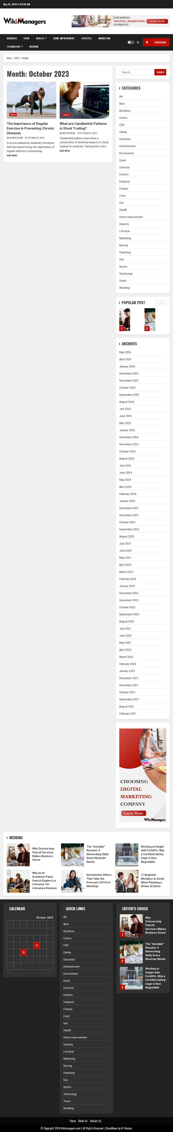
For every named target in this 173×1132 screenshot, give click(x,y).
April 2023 (125, 564)
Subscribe (154, 42)
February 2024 (127, 494)
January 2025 (127, 430)
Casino (123, 117)
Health (40, 38)
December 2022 (128, 593)
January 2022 (127, 671)
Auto (122, 103)
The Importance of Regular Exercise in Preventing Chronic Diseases (31, 100)
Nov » (50, 972)
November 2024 (128, 444)
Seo (121, 259)
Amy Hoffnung (69, 133)
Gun (121, 202)
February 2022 (127, 664)
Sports (123, 266)
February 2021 (127, 713)
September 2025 (129, 394)
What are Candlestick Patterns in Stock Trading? (84, 100)
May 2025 (125, 423)
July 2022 (125, 628)
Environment (126, 153)
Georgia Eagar (16, 137)
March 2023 (126, 572)
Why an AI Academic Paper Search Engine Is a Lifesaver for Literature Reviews (18, 881)
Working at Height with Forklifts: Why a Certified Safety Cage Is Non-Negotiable (126, 854)
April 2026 (125, 359)
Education (125, 139)
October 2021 (127, 692)
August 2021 (126, 706)
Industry (124, 224)
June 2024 (125, 472)
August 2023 (126, 536)
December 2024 (128, 437)
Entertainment (127, 146)
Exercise (124, 167)
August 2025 (126, 401)
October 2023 (127, 522)
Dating (123, 132)
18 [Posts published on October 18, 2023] (23, 952)
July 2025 (125, 409)
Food (26, 38)
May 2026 (125, 352)
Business (12, 38)
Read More (12, 155)
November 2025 (128, 380)
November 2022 (128, 600)
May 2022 (125, 642)
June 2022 (125, 635)
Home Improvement (64, 38)
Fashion (124, 174)
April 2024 (125, 486)
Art (121, 96)
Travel (122, 280)
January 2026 (127, 366)
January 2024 (127, 501)
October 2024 (127, 451)
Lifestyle (86, 38)
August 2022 (126, 621)
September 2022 (129, 614)
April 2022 (125, 649)
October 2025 (127, 387)
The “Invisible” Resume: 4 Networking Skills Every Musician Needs (149, 319)
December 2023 (128, 508)
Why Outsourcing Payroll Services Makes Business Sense (124, 319)
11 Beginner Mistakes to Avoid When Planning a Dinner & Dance (126, 881)
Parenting (125, 252)
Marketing (104, 38)
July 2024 (125, 465)
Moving (123, 245)
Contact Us (95, 1121)
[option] (130, 321)
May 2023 (125, 557)
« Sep (10, 972)
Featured (124, 181)
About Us (83, 1121)
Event (122, 160)
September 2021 (129, 699)
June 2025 (125, 416)
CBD (122, 125)
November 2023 (128, 515)
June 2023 (125, 550)
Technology (13, 46)
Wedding (33, 46)
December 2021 (128, 678)
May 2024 (125, 479)
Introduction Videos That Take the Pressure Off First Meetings (72, 881)
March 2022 (126, 657)
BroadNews (111, 1128)
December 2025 (128, 373)
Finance (66, 114)
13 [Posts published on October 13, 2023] (36, 945)
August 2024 (126, 458)
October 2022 (127, 607)
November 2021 (128, 685)
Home (73, 1121)
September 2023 (129, 529)
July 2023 (125, 543)
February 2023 (127, 579)
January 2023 (127, 586)
